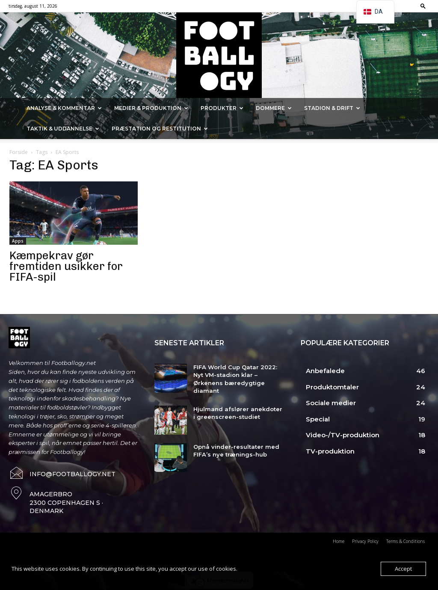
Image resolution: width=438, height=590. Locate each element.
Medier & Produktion (151, 108)
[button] (423, 6)
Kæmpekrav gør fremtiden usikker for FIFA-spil (66, 266)
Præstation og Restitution (160, 128)
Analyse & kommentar (64, 108)
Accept (403, 568)
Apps (18, 241)
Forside (18, 152)
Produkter (222, 108)
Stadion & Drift (332, 108)
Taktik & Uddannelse (63, 128)
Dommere (274, 108)
